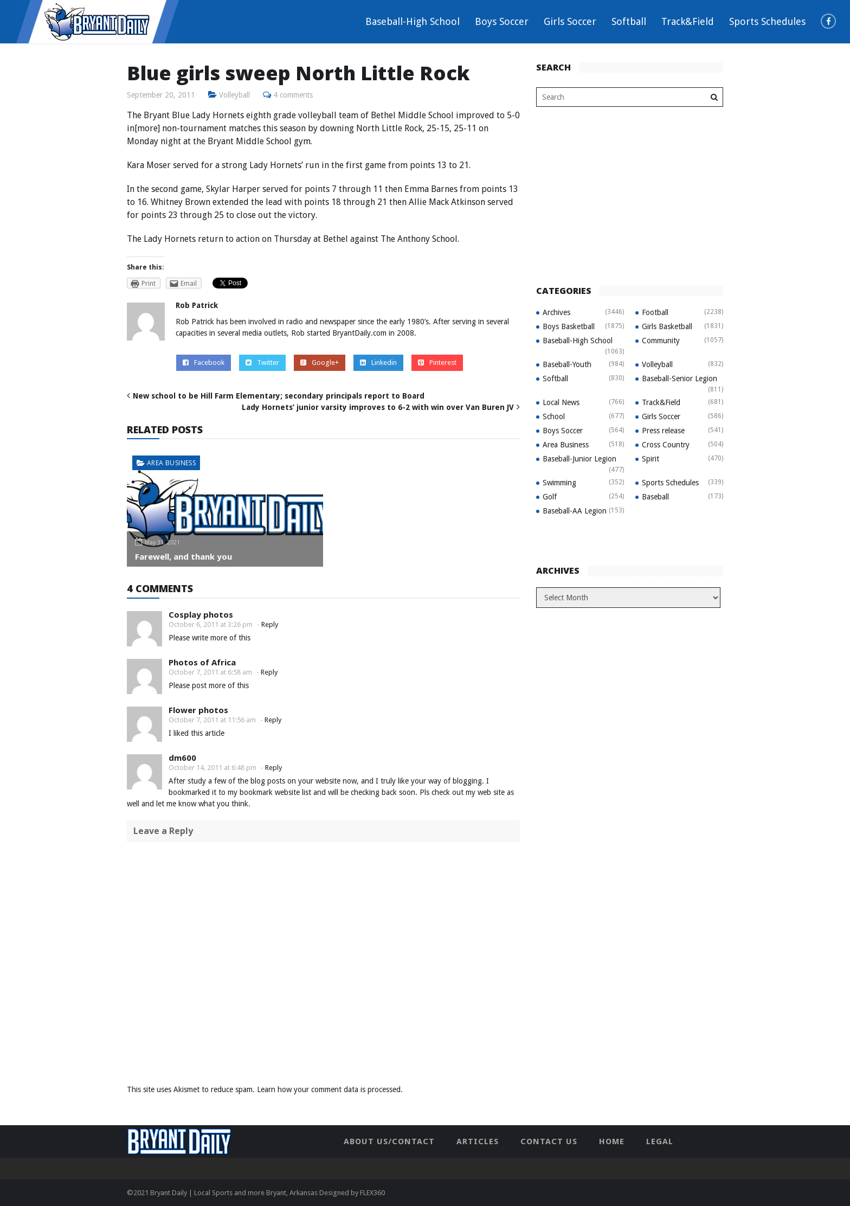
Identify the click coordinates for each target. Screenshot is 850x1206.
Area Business (171, 462)
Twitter (262, 362)
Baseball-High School (412, 21)
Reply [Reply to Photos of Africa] (269, 672)
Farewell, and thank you (183, 556)
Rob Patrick (197, 305)
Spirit (650, 458)
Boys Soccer (502, 21)
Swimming (559, 482)
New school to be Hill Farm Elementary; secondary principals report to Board (278, 396)
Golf (550, 496)
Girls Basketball (667, 326)
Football (655, 312)
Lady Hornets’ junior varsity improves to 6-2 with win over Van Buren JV (378, 407)
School (554, 416)
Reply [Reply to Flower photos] (273, 720)
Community (661, 340)
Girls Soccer (570, 21)
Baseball (655, 496)
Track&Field (687, 21)
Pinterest (437, 362)
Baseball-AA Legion (575, 510)
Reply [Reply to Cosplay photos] (269, 624)
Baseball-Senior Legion (679, 378)
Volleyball (234, 95)
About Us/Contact (389, 1141)
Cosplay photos (201, 614)
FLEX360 (372, 1193)
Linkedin (378, 362)
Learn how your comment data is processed (329, 1089)
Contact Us (548, 1141)
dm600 (182, 757)
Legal (659, 1141)
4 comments (293, 95)
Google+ (319, 362)
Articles (477, 1141)
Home (611, 1141)
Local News (561, 402)
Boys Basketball (569, 326)
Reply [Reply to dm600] (273, 768)
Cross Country (666, 444)
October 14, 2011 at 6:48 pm (212, 768)
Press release (663, 430)
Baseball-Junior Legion (579, 458)
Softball (628, 21)
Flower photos (198, 709)
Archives (556, 312)
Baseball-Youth (567, 364)
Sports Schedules (767, 21)
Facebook (203, 362)
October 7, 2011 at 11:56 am (212, 720)
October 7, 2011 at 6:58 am (210, 672)
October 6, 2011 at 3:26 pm (211, 624)
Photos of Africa (202, 662)
